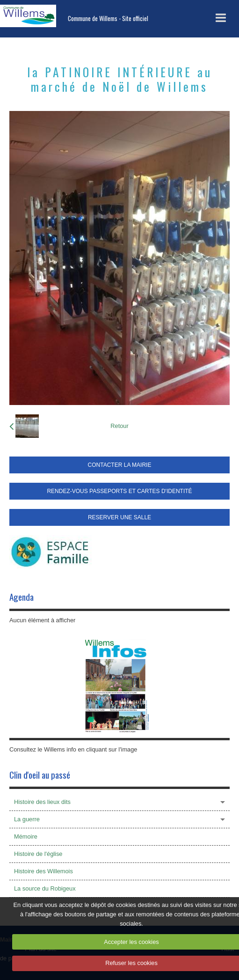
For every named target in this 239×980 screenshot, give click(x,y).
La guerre (27, 819)
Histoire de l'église (38, 853)
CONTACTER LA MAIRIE (120, 465)
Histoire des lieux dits (42, 801)
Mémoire (25, 836)
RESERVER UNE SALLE (119, 517)
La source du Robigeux (45, 888)
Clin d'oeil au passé (39, 774)
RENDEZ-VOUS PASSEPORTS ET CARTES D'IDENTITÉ (119, 491)
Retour (119, 425)
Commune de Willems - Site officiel (108, 18)
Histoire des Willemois (43, 871)
